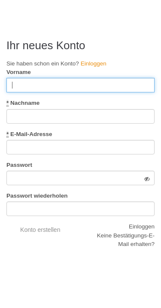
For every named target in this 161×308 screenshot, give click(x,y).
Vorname (18, 72)
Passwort (19, 165)
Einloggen (93, 63)
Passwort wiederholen (37, 195)
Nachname (22, 103)
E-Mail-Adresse (29, 134)
